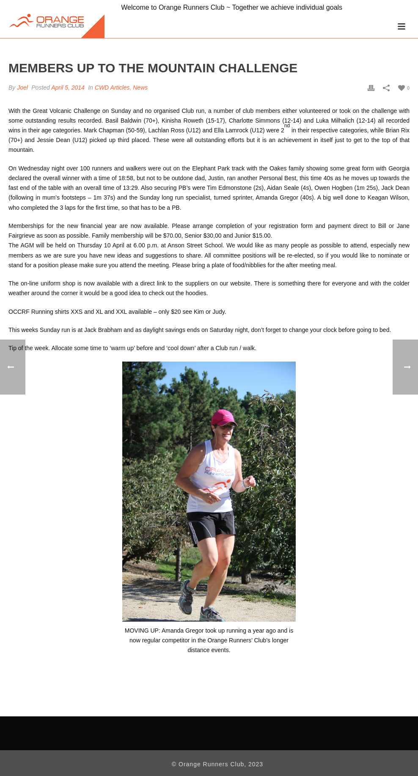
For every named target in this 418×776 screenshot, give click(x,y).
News (140, 87)
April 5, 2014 (68, 87)
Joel (22, 87)
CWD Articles (112, 87)
